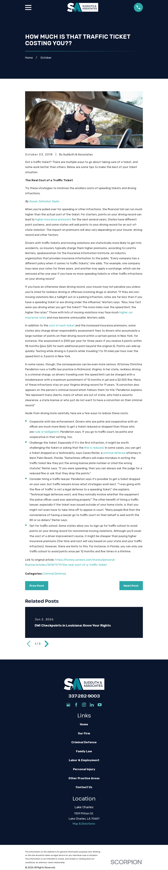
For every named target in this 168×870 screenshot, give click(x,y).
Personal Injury (84, 769)
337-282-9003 (84, 696)
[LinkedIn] (92, 705)
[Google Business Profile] (68, 705)
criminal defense (114, 453)
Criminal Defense (54, 573)
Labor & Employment (84, 760)
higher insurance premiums (53, 219)
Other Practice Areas (84, 778)
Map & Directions (84, 823)
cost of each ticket (62, 325)
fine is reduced (94, 447)
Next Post (131, 585)
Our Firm (84, 733)
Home (84, 724)
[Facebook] (76, 705)
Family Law (84, 751)
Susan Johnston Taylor (44, 201)
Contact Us (84, 787)
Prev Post (36, 585)
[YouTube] (100, 705)
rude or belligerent (47, 431)
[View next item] (46, 643)
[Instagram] (84, 705)
